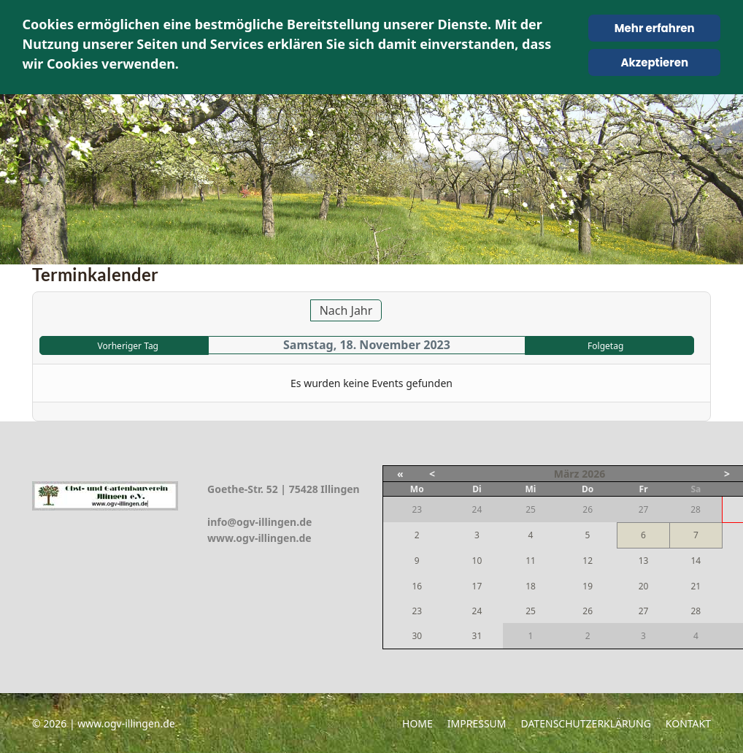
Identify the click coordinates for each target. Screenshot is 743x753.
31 (477, 636)
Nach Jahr (346, 310)
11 (531, 560)
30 (417, 636)
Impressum (477, 723)
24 (477, 611)
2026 (593, 474)
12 (587, 560)
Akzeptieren (654, 62)
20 (644, 586)
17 (477, 586)
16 (417, 586)
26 (587, 611)
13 (644, 560)
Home (417, 723)
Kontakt (688, 723)
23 (417, 611)
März (567, 474)
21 (695, 586)
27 (644, 611)
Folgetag (605, 346)
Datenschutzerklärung (586, 723)
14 (695, 560)
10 (477, 560)
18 (531, 586)
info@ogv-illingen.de (259, 522)
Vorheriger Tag (128, 346)
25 (531, 611)
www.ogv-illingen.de (259, 538)
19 (587, 586)
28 (695, 611)
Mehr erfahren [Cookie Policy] (655, 28)
